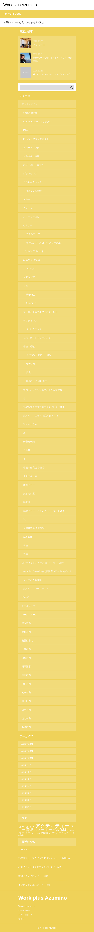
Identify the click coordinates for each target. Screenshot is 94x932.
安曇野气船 (29, 441)
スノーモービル (31, 216)
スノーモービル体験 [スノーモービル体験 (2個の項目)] (50, 830)
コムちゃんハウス (32, 182)
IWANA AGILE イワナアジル (38, 121)
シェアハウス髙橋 (32, 580)
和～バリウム (30, 424)
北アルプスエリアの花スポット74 (40, 415)
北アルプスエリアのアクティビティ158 (43, 407)
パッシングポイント (33, 251)
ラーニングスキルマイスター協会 (40, 312)
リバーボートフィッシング (37, 338)
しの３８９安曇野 (32, 190)
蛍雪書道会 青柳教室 (34, 528)
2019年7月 (26, 765)
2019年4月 (26, 786)
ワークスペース (30, 614)
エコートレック (31, 147)
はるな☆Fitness (31, 260)
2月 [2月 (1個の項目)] (23, 827)
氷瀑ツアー (29, 485)
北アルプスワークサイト (35, 588)
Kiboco (26, 130)
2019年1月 (26, 807)
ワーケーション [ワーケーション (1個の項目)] (34, 833)
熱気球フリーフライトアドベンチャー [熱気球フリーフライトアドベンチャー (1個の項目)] (56, 833)
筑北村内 (26, 718)
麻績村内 (26, 727)
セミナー (27, 225)
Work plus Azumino (26, 906)
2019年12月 (27, 751)
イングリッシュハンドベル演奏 (34, 884)
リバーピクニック (32, 329)
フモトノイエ (25, 849)
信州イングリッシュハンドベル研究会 (42, 389)
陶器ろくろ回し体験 (36, 381)
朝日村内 (26, 675)
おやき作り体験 (31, 156)
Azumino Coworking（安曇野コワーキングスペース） (47, 572)
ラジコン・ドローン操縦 (38, 355)
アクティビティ (30, 104)
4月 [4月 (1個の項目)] (29, 827)
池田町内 (26, 701)
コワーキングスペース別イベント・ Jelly (43, 562)
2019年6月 (26, 772)
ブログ (25, 597)
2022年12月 (27, 744)
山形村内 (26, 658)
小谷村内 (26, 649)
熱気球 (26, 502)
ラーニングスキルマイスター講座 (43, 242)
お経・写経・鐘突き (33, 165)
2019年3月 (26, 793)
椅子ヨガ (30, 294)
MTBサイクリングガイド (36, 139)
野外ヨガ (30, 303)
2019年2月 (26, 800)
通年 (25, 554)
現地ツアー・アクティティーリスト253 (43, 510)
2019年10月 (27, 758)
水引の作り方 (30, 476)
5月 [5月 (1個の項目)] (33, 827)
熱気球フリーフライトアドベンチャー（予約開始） (44, 858)
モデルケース (28, 606)
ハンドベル (29, 268)
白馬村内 (26, 709)
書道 (28, 372)
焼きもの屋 (29, 493)
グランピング (30, 173)
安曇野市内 (27, 640)
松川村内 (26, 683)
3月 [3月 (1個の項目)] (26, 827)
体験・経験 (29, 346)
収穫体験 (30, 363)
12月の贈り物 (30, 113)
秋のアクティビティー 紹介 (33, 876)
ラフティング (30, 320)
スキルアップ (33, 234)
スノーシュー (30, 208)
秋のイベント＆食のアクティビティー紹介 (40, 867)
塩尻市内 (26, 623)
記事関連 (27, 536)
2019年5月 (26, 779)
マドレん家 (29, 277)
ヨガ (25, 286)
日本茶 (26, 450)
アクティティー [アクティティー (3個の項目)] (52, 825)
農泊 (25, 545)
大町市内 (26, 632)
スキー (26, 199)
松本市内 (26, 692)
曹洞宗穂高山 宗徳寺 (34, 467)
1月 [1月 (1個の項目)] (19, 827)
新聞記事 (26, 666)
